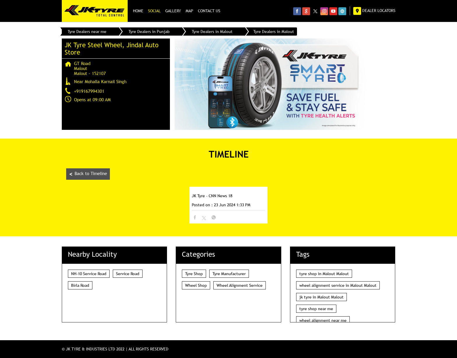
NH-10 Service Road (88, 273)
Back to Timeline (88, 174)
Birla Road (80, 285)
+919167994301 (89, 91)
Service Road (127, 273)
